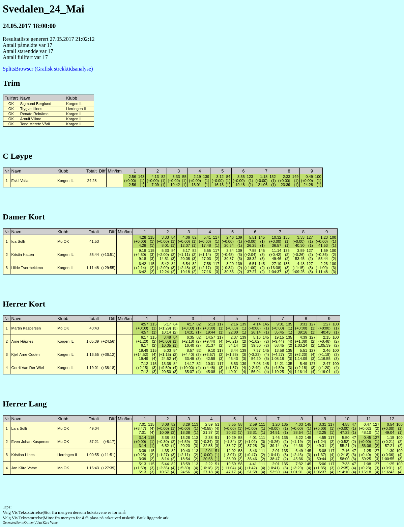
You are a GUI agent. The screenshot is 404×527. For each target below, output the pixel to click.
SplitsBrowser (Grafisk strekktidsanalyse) (48, 69)
